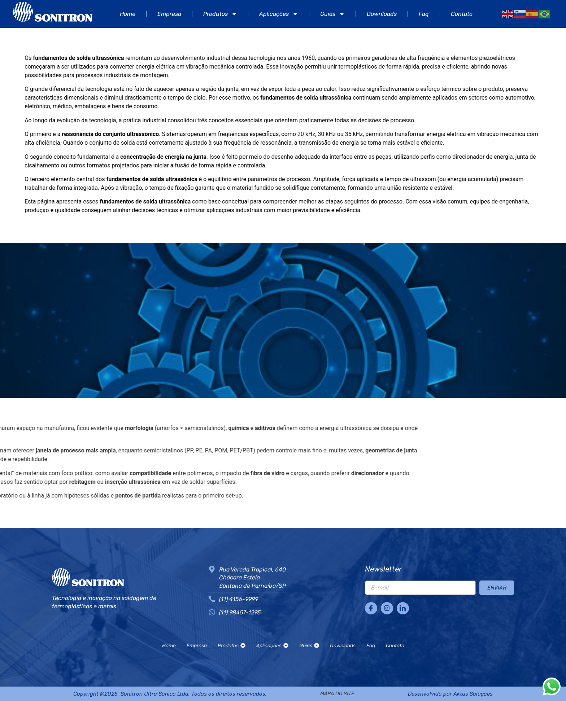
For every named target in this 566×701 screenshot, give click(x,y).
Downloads (382, 13)
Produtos (220, 14)
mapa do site (337, 694)
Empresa (169, 13)
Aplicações (278, 14)
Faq (424, 13)
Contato (462, 13)
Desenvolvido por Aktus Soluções (450, 694)
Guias (332, 14)
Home (127, 13)
